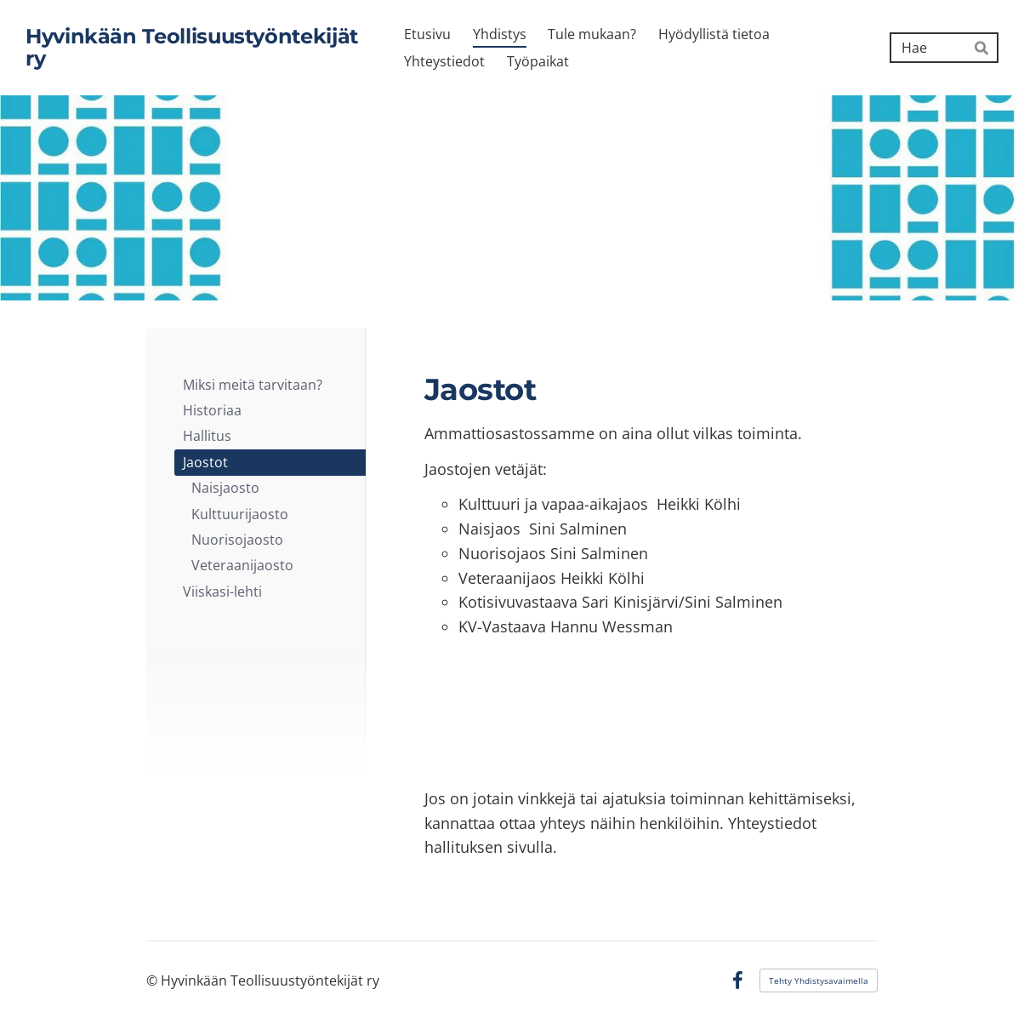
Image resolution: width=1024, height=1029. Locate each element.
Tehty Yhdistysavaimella (818, 980)
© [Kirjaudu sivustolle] (153, 980)
